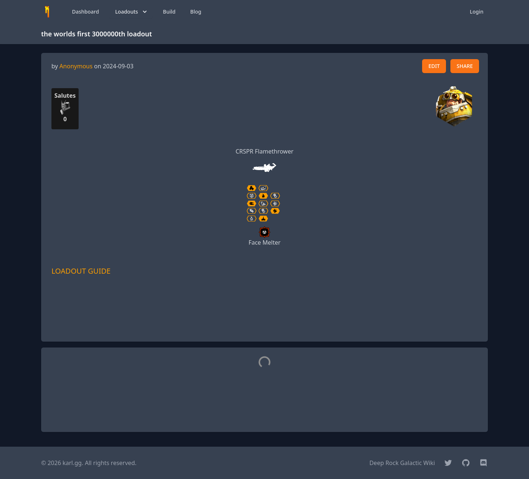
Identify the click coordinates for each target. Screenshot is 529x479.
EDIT (434, 65)
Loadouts (131, 11)
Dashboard (85, 11)
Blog (195, 11)
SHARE (465, 65)
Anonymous (76, 66)
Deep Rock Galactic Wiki (402, 463)
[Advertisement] (264, 319)
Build (169, 11)
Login (476, 11)
